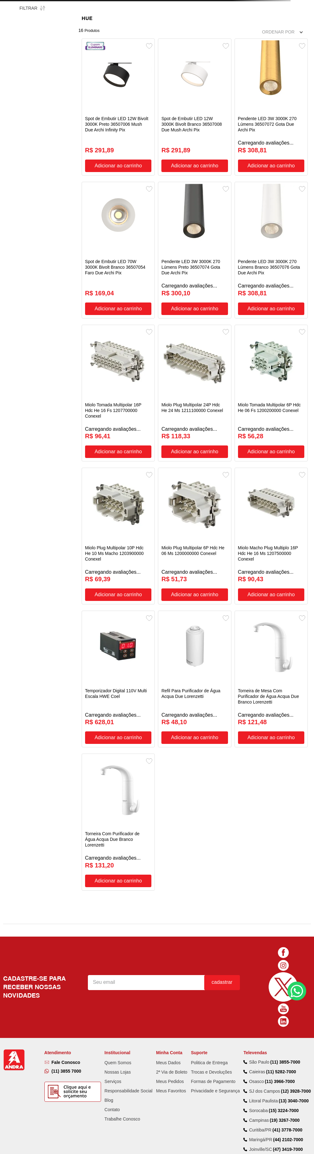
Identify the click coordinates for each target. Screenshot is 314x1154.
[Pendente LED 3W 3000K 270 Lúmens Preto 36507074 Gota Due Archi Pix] (194, 241)
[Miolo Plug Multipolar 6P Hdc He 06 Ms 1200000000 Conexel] (194, 516)
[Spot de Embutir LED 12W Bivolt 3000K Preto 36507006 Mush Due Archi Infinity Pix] (118, 104)
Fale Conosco (66, 973)
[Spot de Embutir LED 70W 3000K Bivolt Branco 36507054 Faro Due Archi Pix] (118, 241)
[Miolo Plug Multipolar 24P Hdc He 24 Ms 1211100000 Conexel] (194, 378)
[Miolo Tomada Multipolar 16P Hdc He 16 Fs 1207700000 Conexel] (118, 378)
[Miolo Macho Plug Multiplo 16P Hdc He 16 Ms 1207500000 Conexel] (271, 516)
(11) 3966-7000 (280, 992)
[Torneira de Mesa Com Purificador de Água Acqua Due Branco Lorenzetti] (271, 653)
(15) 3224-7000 (284, 1022)
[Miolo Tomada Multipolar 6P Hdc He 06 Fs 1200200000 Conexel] (271, 378)
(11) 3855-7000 (285, 973)
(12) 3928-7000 (296, 1002)
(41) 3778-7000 (287, 1041)
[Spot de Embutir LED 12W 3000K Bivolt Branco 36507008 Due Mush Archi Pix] (194, 104)
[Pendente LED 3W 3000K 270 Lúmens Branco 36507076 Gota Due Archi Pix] (271, 241)
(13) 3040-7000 (294, 1012)
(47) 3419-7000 (288, 1061)
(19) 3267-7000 (285, 1032)
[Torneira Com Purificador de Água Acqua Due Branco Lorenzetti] (118, 790)
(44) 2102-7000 (288, 1051)
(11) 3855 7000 (66, 982)
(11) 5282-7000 (281, 983)
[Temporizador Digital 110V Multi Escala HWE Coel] (118, 653)
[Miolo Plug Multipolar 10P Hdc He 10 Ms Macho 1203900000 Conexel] (118, 516)
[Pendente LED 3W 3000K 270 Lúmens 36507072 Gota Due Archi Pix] (271, 104)
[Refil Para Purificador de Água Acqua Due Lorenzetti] (194, 653)
